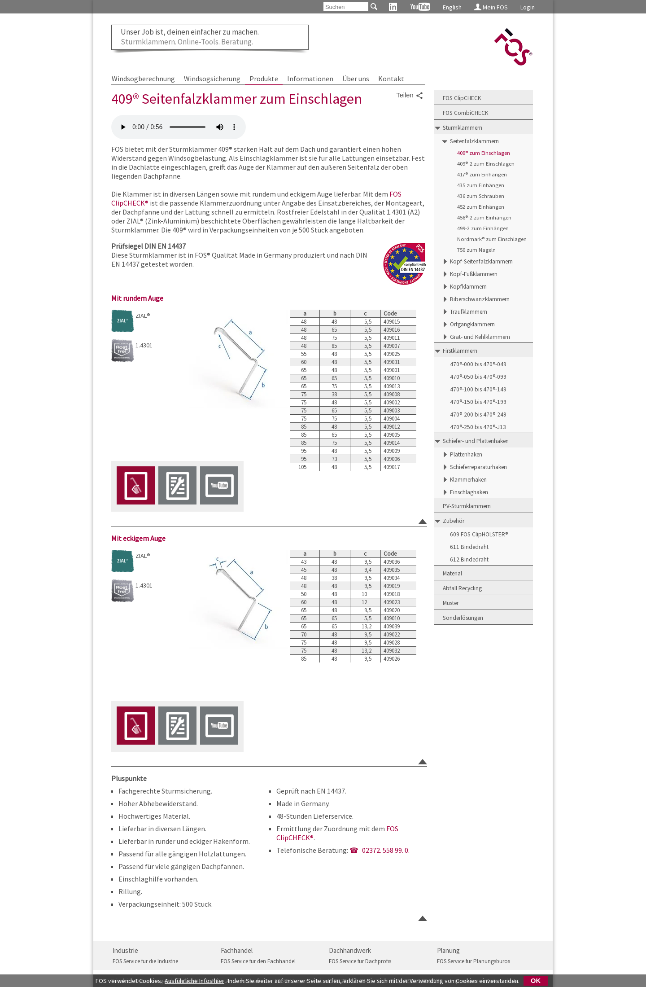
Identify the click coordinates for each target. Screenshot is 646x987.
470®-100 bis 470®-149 (478, 389)
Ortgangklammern (472, 324)
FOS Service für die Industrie (145, 961)
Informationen (310, 78)
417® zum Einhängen (482, 174)
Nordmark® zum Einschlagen (492, 239)
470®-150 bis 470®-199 (478, 402)
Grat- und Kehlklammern (480, 337)
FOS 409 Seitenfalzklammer (178, 127)
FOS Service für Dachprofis (360, 961)
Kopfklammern (468, 286)
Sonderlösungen (463, 618)
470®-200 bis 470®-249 (478, 414)
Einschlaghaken (469, 492)
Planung (448, 950)
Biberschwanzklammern (480, 299)
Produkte (263, 78)
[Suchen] (345, 6)
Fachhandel (237, 950)
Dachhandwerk (350, 950)
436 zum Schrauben (480, 196)
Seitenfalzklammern (474, 141)
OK (536, 980)
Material (452, 573)
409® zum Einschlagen (483, 152)
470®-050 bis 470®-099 (478, 377)
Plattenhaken (466, 454)
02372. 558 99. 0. (386, 850)
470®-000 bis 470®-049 (478, 364)
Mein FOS (491, 7)
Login (527, 7)
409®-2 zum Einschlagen (486, 163)
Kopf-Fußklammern (474, 274)
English (452, 7)
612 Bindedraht (469, 559)
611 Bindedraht (469, 547)
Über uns (355, 78)
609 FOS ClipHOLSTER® (479, 534)
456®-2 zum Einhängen (484, 217)
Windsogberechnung (143, 78)
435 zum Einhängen (480, 185)
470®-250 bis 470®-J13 (478, 427)
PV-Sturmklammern (467, 506)
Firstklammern (460, 351)
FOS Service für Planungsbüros (473, 961)
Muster (450, 603)
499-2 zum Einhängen (483, 228)
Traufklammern (468, 312)
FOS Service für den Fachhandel (258, 961)
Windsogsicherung (212, 78)
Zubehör (453, 521)
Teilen (409, 96)
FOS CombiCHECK (465, 113)
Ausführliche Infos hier (194, 981)
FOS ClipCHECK (462, 98)
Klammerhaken (468, 479)
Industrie (125, 950)
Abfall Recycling (462, 588)
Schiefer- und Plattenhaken (476, 441)
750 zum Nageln (476, 249)
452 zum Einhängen (480, 206)
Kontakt (391, 78)
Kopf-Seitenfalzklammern (481, 261)
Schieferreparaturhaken (478, 467)
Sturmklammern (462, 128)
